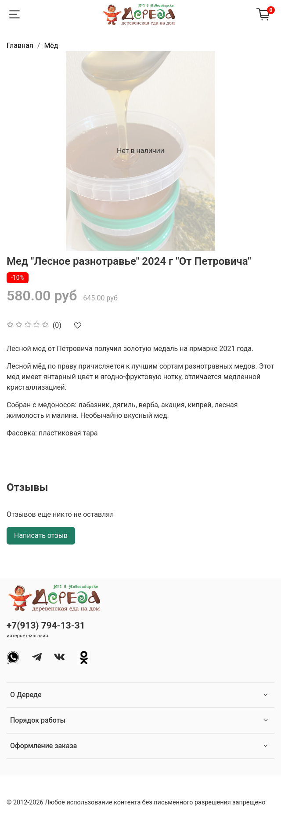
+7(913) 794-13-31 (46, 625)
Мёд (51, 45)
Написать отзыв (41, 535)
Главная (20, 45)
